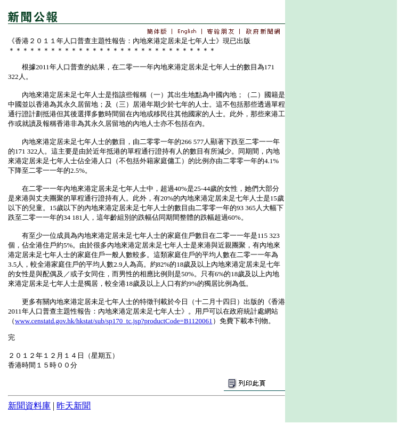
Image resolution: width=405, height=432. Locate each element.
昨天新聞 (73, 405)
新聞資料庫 (29, 405)
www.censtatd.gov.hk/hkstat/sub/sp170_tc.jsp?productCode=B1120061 (114, 321)
